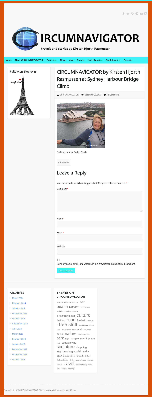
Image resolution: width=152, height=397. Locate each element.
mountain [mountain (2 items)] (77, 329)
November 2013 (19, 313)
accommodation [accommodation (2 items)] (66, 302)
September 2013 (20, 323)
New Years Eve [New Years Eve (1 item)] (83, 334)
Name (60, 218)
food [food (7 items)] (71, 319)
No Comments (113, 95)
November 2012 (19, 354)
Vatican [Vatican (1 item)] (64, 368)
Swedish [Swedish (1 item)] (80, 356)
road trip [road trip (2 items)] (85, 338)
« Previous (63, 162)
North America (95, 60)
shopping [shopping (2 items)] (81, 347)
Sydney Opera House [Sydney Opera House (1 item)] (78, 360)
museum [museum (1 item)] (88, 330)
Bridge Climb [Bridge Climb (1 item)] (85, 307)
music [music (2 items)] (60, 334)
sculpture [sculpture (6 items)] (66, 346)
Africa (63, 60)
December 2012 (19, 349)
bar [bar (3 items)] (82, 302)
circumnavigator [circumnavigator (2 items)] (66, 315)
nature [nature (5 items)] (71, 333)
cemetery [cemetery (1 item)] (67, 311)
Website (61, 246)
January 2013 (18, 344)
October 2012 (18, 359)
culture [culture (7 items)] (83, 315)
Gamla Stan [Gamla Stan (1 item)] (83, 325)
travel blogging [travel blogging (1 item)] (81, 364)
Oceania (128, 60)
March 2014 (17, 298)
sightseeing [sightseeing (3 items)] (65, 351)
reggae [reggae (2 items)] (75, 338)
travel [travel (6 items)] (68, 363)
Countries (51, 60)
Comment (62, 189)
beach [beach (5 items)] (62, 306)
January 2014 (18, 308)
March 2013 (17, 334)
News (8, 60)
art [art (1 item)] (77, 303)
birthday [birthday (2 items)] (74, 307)
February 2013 (19, 339)
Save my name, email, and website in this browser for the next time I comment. (96, 264)
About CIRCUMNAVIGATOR (29, 60)
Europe (80, 60)
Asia (71, 60)
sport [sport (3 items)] (60, 355)
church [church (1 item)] (75, 311)
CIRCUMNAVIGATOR (69, 95)
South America (113, 60)
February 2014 (19, 303)
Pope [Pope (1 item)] (67, 339)
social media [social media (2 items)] (81, 351)
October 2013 (18, 318)
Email (60, 232)
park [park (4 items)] (60, 338)
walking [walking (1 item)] (71, 368)
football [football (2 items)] (81, 320)
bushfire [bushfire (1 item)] (60, 311)
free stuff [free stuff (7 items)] (68, 324)
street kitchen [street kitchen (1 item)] (70, 356)
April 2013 (17, 329)
